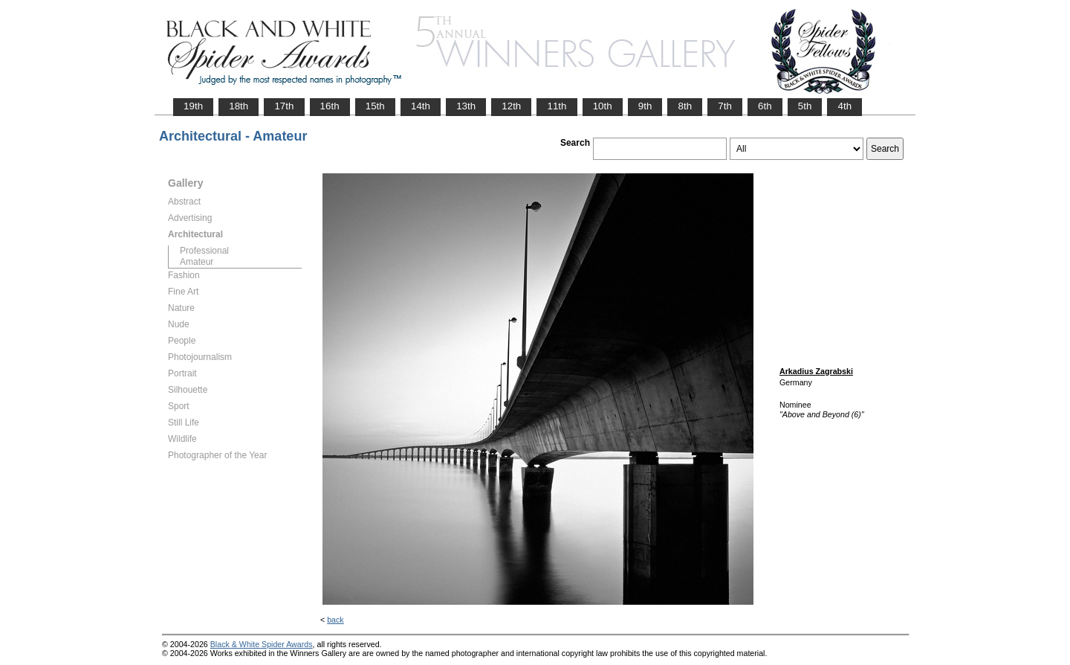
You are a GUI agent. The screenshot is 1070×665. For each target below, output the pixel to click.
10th (602, 106)
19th (193, 106)
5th (805, 106)
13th (466, 106)
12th (511, 106)
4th (844, 106)
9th (645, 106)
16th (330, 106)
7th (725, 106)
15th (375, 106)
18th (238, 106)
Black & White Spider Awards (261, 644)
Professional (204, 250)
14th (420, 106)
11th (556, 106)
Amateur (196, 262)
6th (765, 106)
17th (284, 106)
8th (684, 106)
